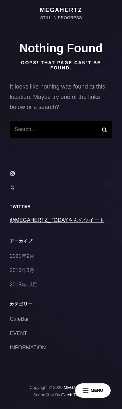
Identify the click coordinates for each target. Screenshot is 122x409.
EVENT (18, 333)
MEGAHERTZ (61, 10)
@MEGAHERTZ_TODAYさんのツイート (57, 220)
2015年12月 (23, 284)
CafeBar (19, 319)
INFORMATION (28, 347)
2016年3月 (22, 270)
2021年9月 (22, 256)
